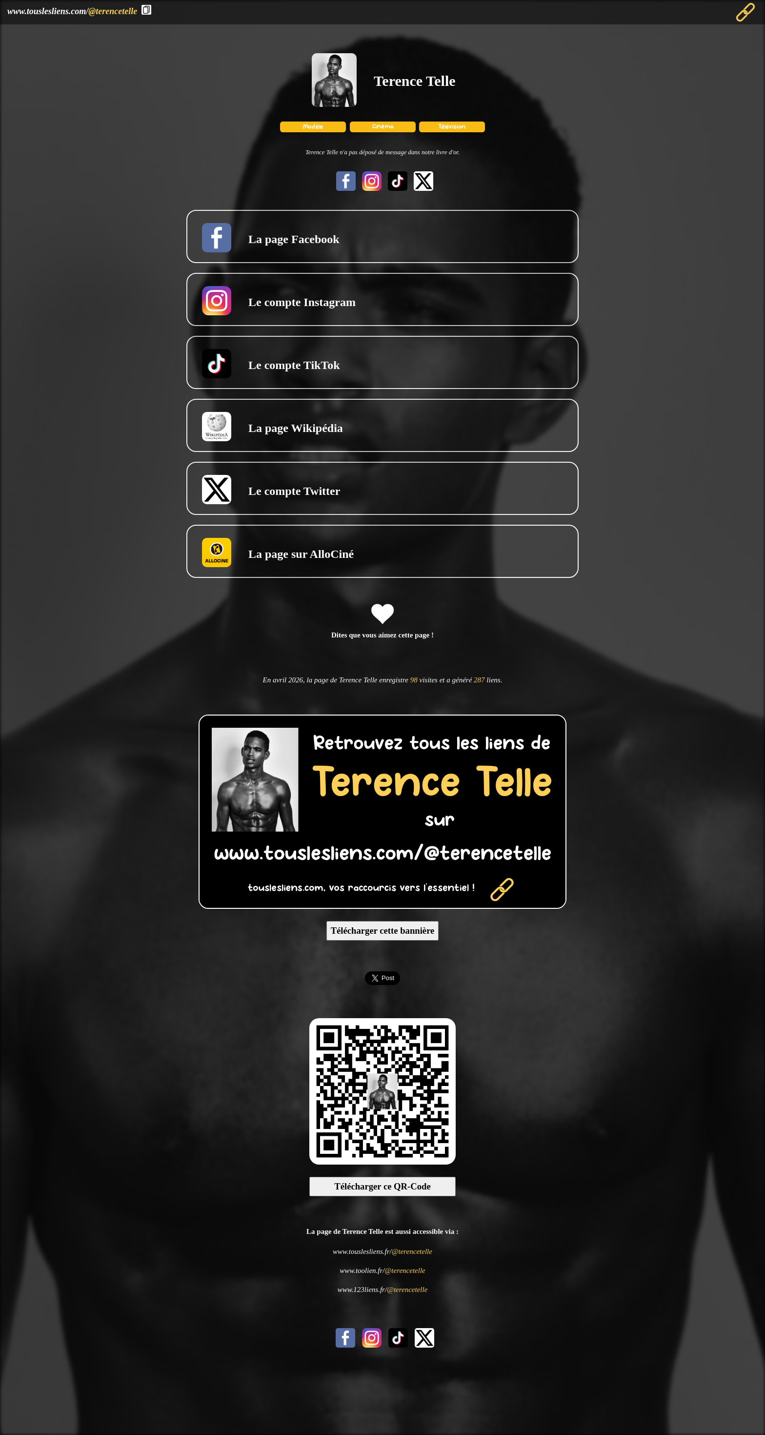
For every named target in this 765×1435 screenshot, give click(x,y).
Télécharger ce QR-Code (382, 1186)
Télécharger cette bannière (383, 930)
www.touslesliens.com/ (72, 11)
